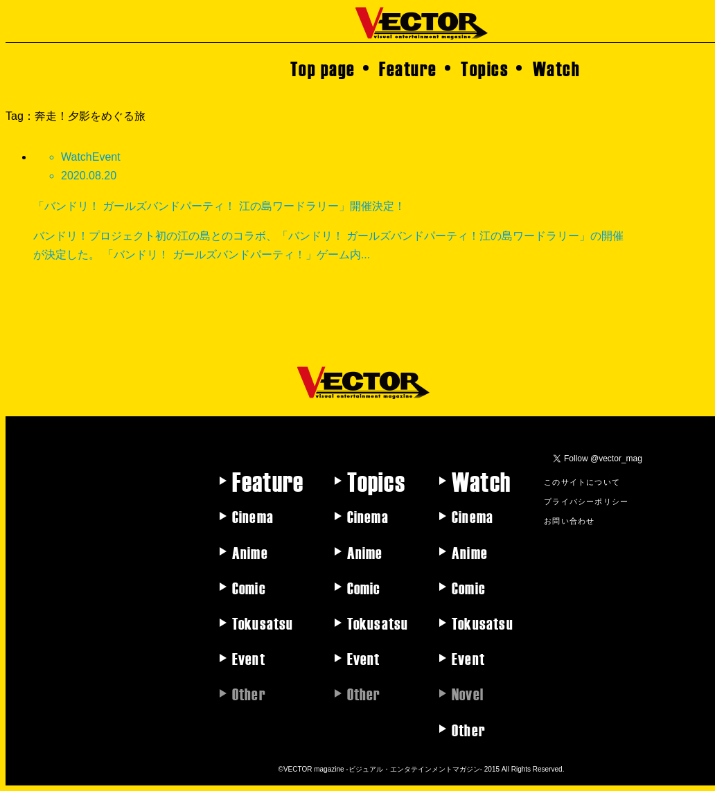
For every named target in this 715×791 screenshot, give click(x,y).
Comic (249, 587)
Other (469, 729)
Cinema (253, 516)
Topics (485, 68)
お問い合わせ (569, 520)
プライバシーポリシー (586, 501)
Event (248, 658)
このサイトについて (582, 481)
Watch (557, 68)
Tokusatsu (263, 623)
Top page (322, 68)
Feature (408, 68)
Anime (250, 552)
